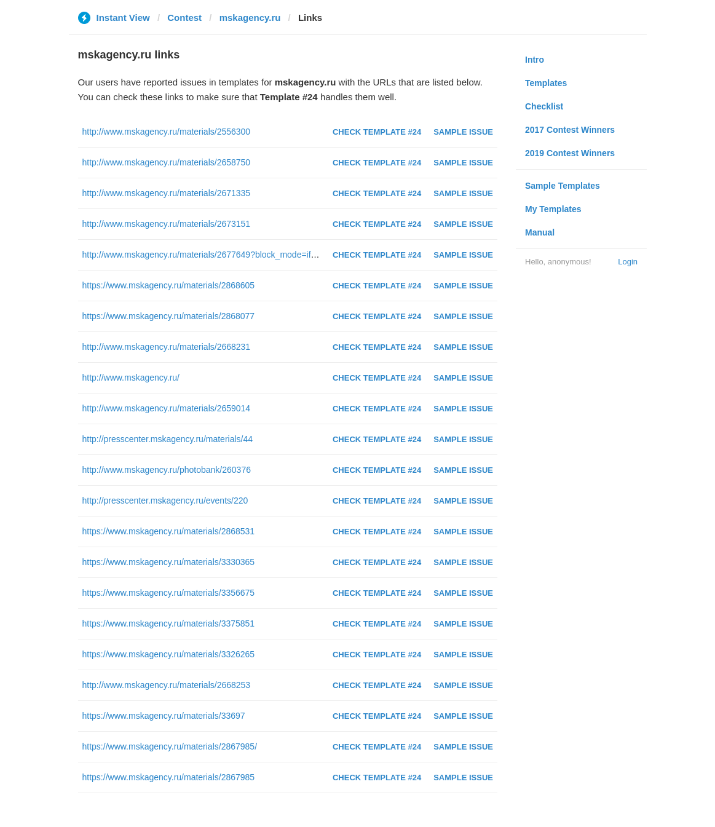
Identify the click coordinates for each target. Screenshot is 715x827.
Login (628, 261)
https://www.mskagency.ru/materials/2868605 (168, 285)
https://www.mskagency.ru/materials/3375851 (168, 623)
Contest (184, 17)
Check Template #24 (377, 132)
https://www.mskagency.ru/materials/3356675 (168, 593)
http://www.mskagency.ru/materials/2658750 (166, 162)
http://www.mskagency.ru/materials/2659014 (166, 408)
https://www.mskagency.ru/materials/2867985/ (170, 746)
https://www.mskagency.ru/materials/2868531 (168, 531)
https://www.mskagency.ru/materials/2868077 (168, 316)
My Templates (553, 209)
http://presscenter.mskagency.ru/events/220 (165, 500)
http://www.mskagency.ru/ (131, 377)
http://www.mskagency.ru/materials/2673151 (166, 224)
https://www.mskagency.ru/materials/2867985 (168, 777)
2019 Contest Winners (570, 153)
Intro (534, 60)
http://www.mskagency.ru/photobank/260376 (166, 470)
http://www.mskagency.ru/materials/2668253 (166, 685)
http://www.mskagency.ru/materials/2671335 (166, 193)
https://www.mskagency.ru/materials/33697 (163, 716)
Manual (540, 232)
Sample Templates (562, 186)
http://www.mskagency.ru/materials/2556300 (166, 132)
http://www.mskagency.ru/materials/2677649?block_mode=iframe (206, 254)
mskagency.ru (250, 17)
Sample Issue (463, 132)
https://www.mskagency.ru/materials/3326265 (168, 654)
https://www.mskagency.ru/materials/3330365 (168, 562)
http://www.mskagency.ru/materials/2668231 (166, 347)
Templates (546, 83)
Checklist (544, 106)
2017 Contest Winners (570, 130)
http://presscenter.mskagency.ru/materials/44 (167, 439)
